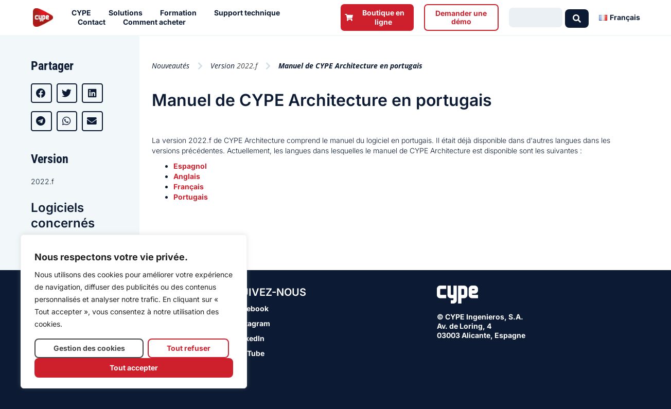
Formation (181, 12)
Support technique (249, 12)
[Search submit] (577, 17)
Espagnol (190, 166)
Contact (94, 22)
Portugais (190, 196)
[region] (134, 311)
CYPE (84, 12)
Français (188, 186)
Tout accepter (134, 367)
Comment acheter (157, 22)
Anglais (186, 176)
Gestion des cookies (89, 348)
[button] (41, 93)
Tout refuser (188, 348)
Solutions (128, 12)
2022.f (42, 181)
